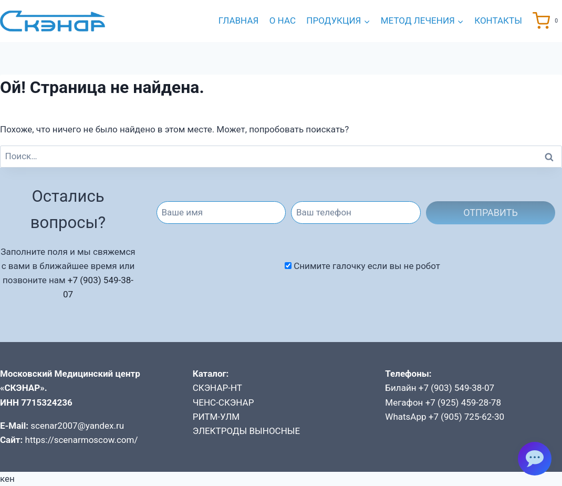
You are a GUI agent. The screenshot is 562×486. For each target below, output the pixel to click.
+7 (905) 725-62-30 (466, 416)
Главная (238, 20)
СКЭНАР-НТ (217, 387)
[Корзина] (547, 20)
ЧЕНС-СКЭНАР (223, 402)
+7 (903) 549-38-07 (456, 387)
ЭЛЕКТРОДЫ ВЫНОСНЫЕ (246, 431)
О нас (282, 20)
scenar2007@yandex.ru (77, 425)
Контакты (498, 20)
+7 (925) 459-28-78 (463, 402)
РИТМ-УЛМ (216, 416)
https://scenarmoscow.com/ (81, 440)
